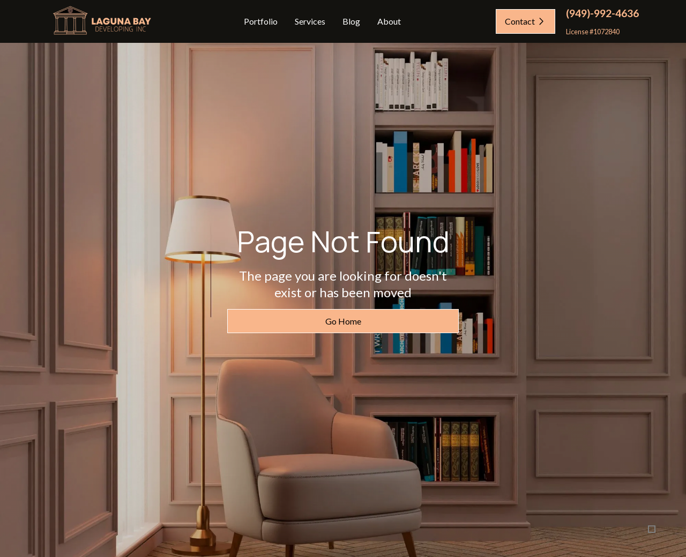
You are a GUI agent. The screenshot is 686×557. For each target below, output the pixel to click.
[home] (100, 22)
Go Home (343, 322)
